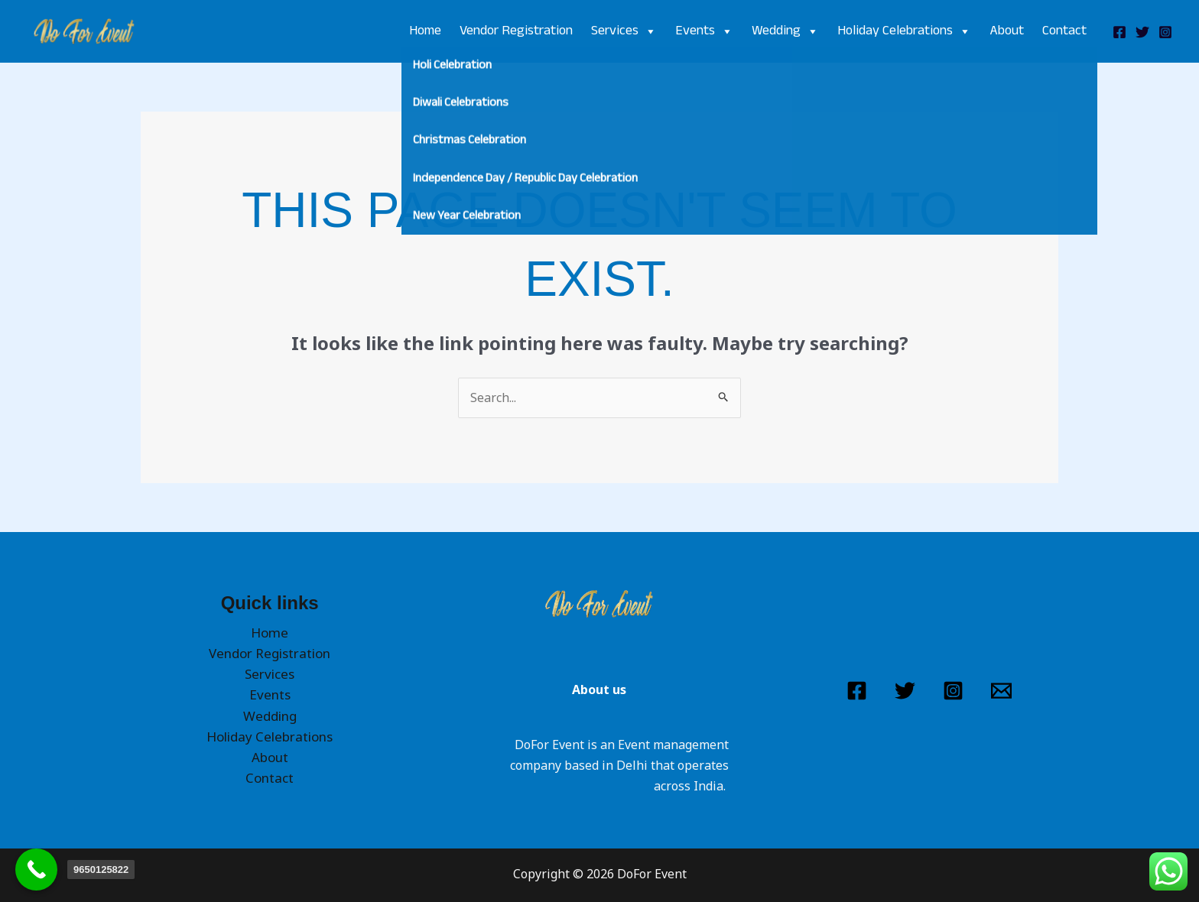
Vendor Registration (516, 31)
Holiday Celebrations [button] (269, 736)
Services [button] (269, 674)
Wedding (785, 31)
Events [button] (270, 694)
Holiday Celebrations (904, 31)
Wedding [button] (270, 716)
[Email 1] (1001, 690)
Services (624, 31)
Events (704, 31)
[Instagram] (1165, 32)
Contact (1064, 31)
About (1006, 31)
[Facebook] (1119, 32)
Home (425, 31)
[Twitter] (1142, 32)
